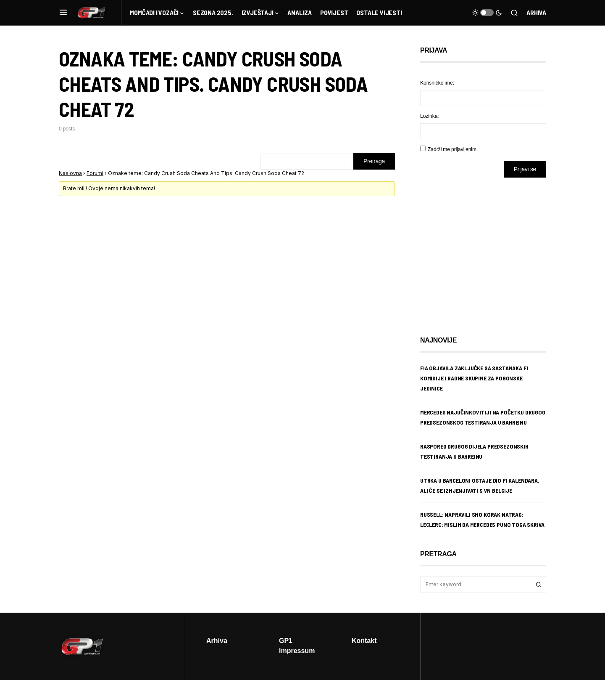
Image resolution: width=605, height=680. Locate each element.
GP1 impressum (297, 645)
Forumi (95, 173)
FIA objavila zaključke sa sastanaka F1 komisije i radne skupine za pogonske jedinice (474, 378)
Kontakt (364, 640)
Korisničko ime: (437, 83)
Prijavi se (525, 169)
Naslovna (70, 173)
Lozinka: (429, 116)
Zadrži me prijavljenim (452, 149)
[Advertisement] (487, 250)
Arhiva (536, 12)
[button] (63, 13)
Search (538, 584)
